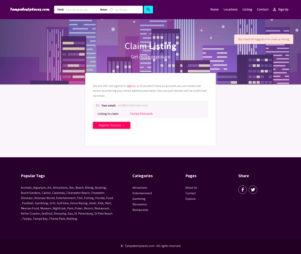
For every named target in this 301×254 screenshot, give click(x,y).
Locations (231, 9)
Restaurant (101, 208)
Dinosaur (27, 198)
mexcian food (30, 208)
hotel (92, 203)
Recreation (139, 204)
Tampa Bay (40, 219)
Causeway (58, 193)
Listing (247, 9)
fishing (89, 198)
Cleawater (97, 193)
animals (26, 188)
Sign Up (280, 9)
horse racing (79, 203)
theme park (57, 219)
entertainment (66, 198)
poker (79, 208)
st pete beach (103, 213)
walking (71, 219)
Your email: (109, 105)
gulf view (63, 203)
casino (46, 193)
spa (70, 213)
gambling (41, 203)
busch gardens (30, 193)
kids (101, 203)
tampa (26, 219)
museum (45, 208)
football (27, 203)
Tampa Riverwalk (141, 114)
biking (89, 188)
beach (79, 188)
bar (71, 188)
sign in (131, 86)
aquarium (39, 188)
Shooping (60, 213)
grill (52, 203)
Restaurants (140, 210)
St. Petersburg (83, 213)
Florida (100, 198)
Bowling (100, 188)
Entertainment (142, 193)
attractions (60, 188)
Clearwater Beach (77, 193)
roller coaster (30, 213)
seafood (46, 213)
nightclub (59, 208)
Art (49, 188)
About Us (191, 188)
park (70, 208)
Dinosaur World (44, 198)
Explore (190, 199)
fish (80, 198)
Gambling (139, 199)
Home (214, 9)
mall (108, 203)
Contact (263, 9)
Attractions (139, 188)
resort (88, 208)
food (109, 198)
